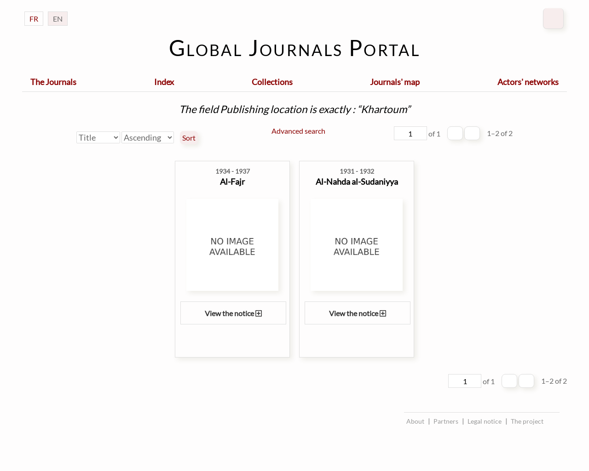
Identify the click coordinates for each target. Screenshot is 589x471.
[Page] (410, 133)
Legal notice (485, 421)
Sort (189, 138)
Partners (445, 421)
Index (164, 82)
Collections (272, 82)
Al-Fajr (232, 181)
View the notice (233, 313)
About (415, 421)
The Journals (53, 82)
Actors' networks (528, 82)
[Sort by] (98, 137)
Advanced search (298, 130)
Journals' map (395, 82)
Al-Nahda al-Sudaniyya (357, 181)
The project (527, 421)
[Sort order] (147, 137)
